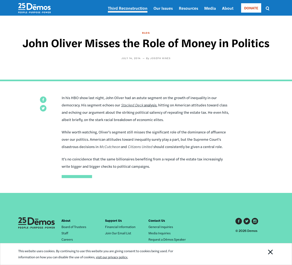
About (227, 8)
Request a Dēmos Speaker (167, 239)
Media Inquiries (159, 233)
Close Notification (265, 254)
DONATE (251, 7)
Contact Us (156, 220)
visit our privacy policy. (112, 257)
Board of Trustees (73, 226)
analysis (139, 104)
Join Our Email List (118, 233)
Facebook (238, 221)
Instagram (255, 221)
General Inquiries (160, 226)
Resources (188, 8)
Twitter (247, 221)
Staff (64, 233)
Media (210, 8)
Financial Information (120, 226)
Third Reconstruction (127, 8)
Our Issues (163, 8)
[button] (43, 99)
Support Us (113, 220)
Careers (67, 239)
